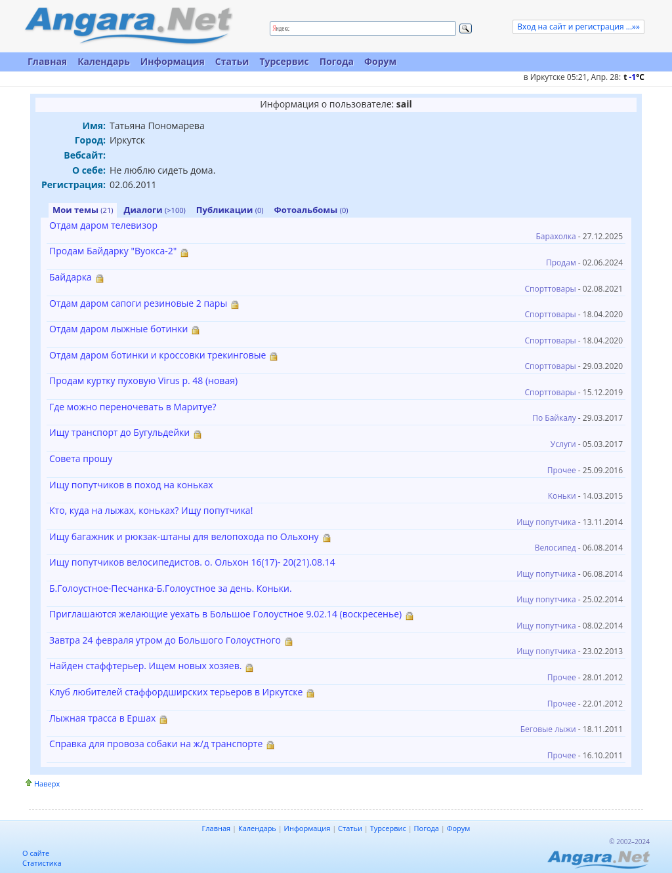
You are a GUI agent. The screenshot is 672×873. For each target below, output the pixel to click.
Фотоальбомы (311, 210)
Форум (380, 61)
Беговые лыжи (548, 729)
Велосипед (555, 547)
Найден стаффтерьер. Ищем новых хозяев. (145, 665)
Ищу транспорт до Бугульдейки (119, 432)
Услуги (563, 444)
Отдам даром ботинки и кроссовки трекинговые (157, 355)
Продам (561, 262)
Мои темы (82, 210)
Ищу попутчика (546, 522)
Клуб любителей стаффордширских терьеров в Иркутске (176, 692)
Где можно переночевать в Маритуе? (133, 406)
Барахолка (556, 236)
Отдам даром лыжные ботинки (118, 328)
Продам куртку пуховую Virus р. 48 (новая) (143, 380)
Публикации (230, 210)
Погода (337, 61)
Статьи (232, 61)
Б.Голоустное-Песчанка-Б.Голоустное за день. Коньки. (170, 588)
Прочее (561, 470)
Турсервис (283, 61)
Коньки (562, 495)
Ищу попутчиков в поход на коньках (131, 484)
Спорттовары (550, 288)
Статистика (42, 863)
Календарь (103, 61)
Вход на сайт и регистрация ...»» (578, 26)
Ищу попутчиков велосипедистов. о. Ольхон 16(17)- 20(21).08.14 (192, 562)
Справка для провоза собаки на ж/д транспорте (155, 743)
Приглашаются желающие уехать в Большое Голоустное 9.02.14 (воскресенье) (225, 614)
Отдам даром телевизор (103, 225)
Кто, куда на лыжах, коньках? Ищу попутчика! (151, 510)
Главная (47, 61)
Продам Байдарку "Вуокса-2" (113, 250)
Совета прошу (80, 458)
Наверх (47, 783)
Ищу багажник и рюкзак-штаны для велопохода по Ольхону (184, 536)
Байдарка (70, 277)
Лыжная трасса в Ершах (102, 718)
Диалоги (154, 210)
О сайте (35, 853)
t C (633, 77)
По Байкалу (554, 417)
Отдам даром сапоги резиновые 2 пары (138, 303)
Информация (172, 61)
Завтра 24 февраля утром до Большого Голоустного (165, 640)
